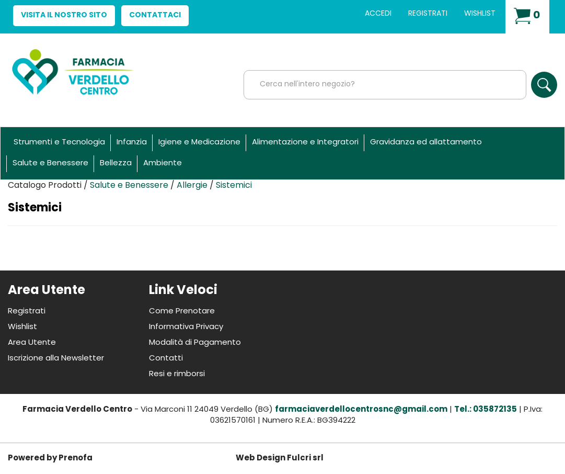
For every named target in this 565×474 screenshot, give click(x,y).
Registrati (427, 14)
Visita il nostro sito (64, 15)
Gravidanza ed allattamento (426, 142)
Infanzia (132, 142)
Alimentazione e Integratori (305, 142)
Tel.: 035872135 (485, 410)
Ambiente (162, 163)
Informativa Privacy (186, 327)
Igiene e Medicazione (199, 142)
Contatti (166, 359)
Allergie (192, 186)
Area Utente (32, 343)
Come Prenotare (182, 311)
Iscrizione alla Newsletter (56, 359)
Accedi (378, 14)
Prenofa (76, 458)
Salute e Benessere (50, 163)
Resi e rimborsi (177, 374)
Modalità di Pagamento (195, 343)
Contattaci (155, 15)
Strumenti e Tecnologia (59, 142)
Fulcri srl (305, 458)
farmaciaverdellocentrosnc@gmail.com (361, 410)
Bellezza (116, 163)
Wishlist (479, 14)
